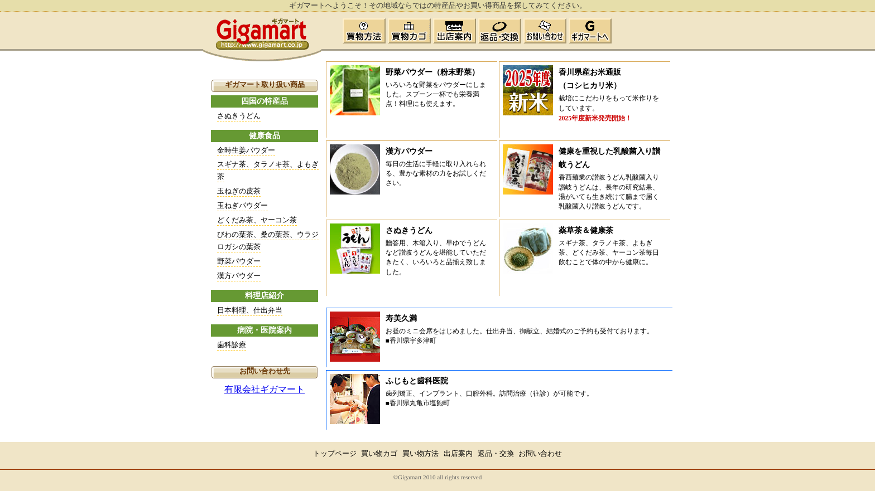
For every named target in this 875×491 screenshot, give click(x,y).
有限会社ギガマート (264, 389)
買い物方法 (420, 453)
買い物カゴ (379, 453)
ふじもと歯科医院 (417, 380)
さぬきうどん (239, 115)
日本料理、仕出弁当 (249, 310)
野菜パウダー (239, 261)
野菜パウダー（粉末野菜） (432, 71)
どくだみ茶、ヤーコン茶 (257, 220)
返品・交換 (496, 453)
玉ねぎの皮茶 (239, 191)
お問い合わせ (540, 453)
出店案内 (458, 453)
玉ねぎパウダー (242, 205)
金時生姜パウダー (246, 150)
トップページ (335, 453)
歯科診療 (231, 345)
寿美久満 (401, 318)
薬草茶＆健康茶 (586, 230)
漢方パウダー (239, 275)
